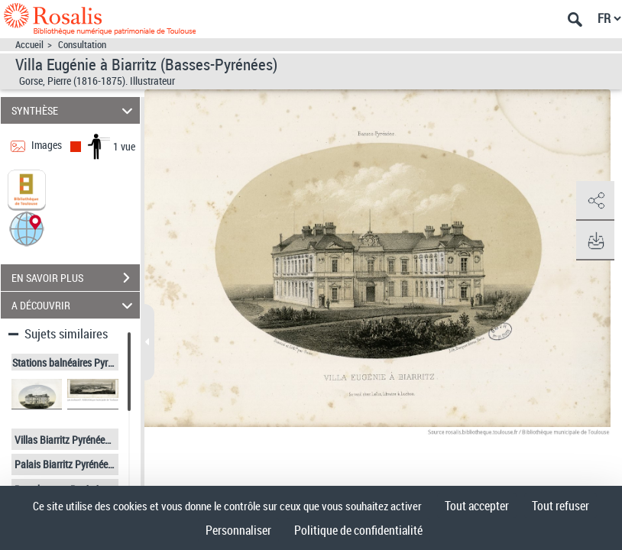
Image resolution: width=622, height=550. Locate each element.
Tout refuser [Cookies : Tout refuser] (560, 505)
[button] (27, 228)
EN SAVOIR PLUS (75, 278)
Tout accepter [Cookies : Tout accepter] (477, 505)
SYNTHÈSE (74, 110)
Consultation (82, 44)
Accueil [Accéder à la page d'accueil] (29, 44)
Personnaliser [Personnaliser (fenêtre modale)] (238, 530)
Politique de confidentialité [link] (358, 530)
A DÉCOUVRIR (74, 305)
